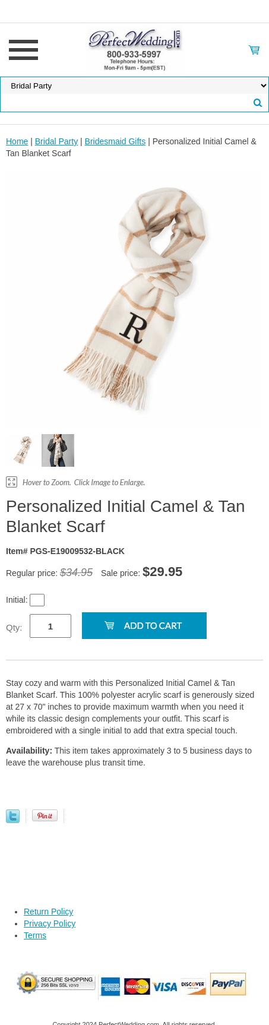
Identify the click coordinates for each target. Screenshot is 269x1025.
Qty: (14, 627)
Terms (35, 935)
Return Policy (48, 911)
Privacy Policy (49, 923)
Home (17, 141)
